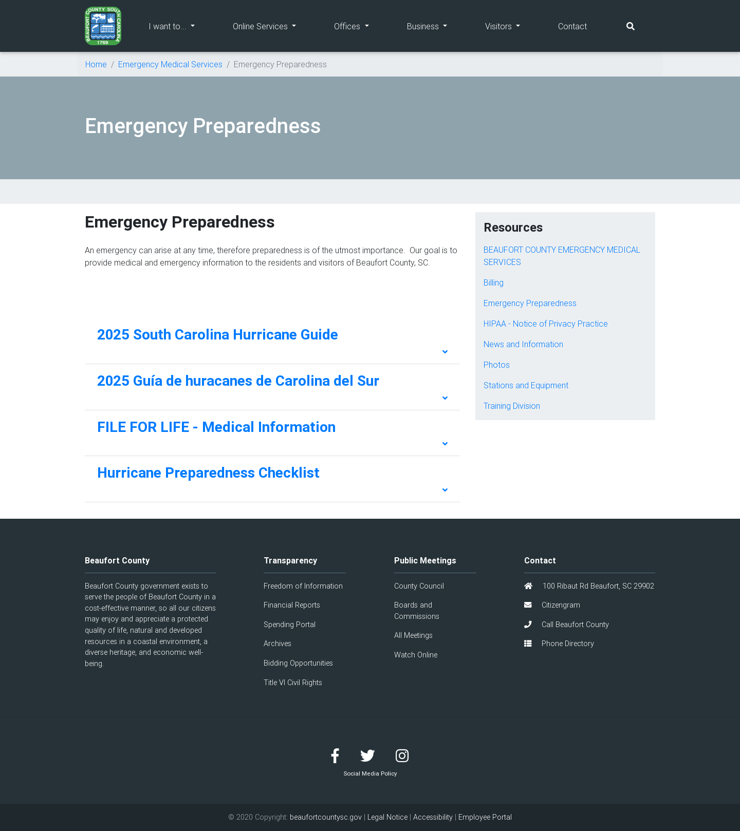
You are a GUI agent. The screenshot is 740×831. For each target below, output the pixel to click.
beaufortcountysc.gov (326, 817)
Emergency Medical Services (170, 64)
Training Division (512, 406)
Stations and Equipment (526, 385)
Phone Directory (559, 643)
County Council (419, 586)
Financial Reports (292, 605)
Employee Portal (485, 817)
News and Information (523, 344)
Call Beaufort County (566, 624)
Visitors (512, 25)
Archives (277, 643)
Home (96, 64)
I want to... (181, 25)
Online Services (274, 25)
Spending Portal (290, 624)
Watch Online (415, 654)
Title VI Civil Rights (293, 682)
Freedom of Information (303, 586)
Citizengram (552, 605)
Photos (497, 365)
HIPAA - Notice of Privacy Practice (546, 323)
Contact (572, 26)
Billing (494, 282)
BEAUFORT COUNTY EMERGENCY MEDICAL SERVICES (562, 255)
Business (436, 25)
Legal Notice (387, 817)
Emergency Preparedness (530, 303)
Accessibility (433, 817)
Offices (360, 25)
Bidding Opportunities (298, 663)
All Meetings (413, 635)
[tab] (272, 341)
